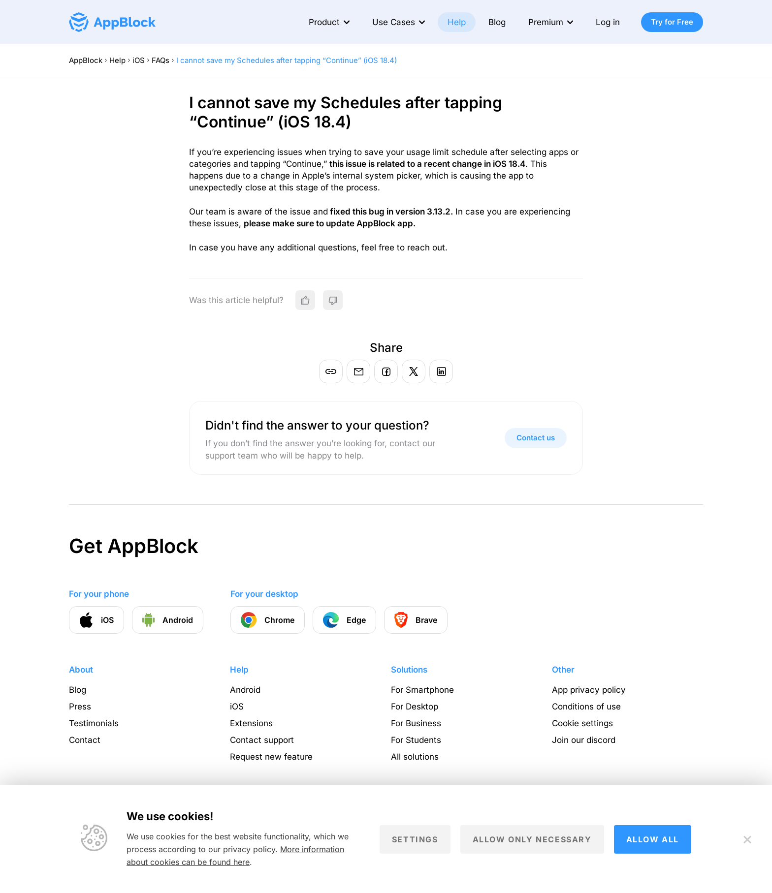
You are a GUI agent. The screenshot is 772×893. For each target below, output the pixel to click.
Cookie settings (582, 723)
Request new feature (271, 757)
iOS (138, 60)
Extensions (251, 723)
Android (245, 690)
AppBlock (85, 60)
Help (457, 22)
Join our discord (583, 740)
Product (324, 22)
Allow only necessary (532, 839)
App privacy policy (589, 690)
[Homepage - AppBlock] (112, 22)
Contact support (262, 740)
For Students (416, 740)
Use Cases (393, 22)
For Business (416, 723)
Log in (608, 22)
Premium (545, 22)
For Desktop (414, 706)
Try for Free (672, 22)
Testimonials (94, 723)
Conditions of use (586, 706)
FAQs (160, 60)
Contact (84, 740)
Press (80, 706)
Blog (497, 22)
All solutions (415, 757)
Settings (415, 839)
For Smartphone (422, 690)
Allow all (652, 839)
